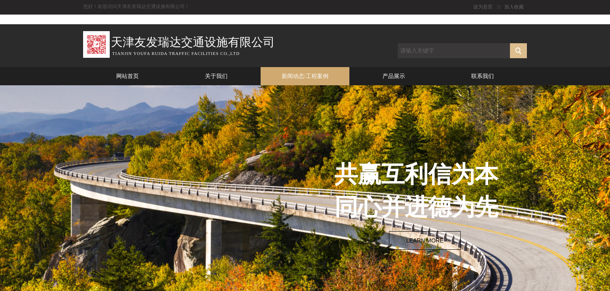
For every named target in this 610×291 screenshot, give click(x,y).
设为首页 (483, 7)
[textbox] (454, 50)
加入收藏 (514, 7)
